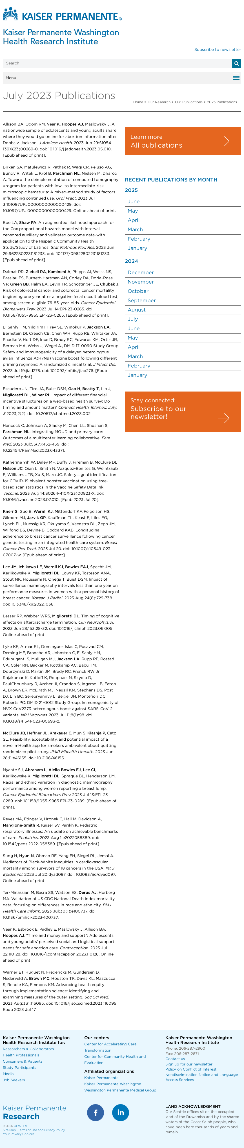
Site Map (9, 1130)
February (140, 239)
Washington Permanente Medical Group (120, 1090)
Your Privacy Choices (18, 1134)
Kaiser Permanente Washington (112, 1084)
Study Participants (19, 1068)
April (134, 220)
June (134, 201)
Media (8, 1074)
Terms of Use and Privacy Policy (41, 1130)
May (133, 211)
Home (138, 102)
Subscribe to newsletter (217, 50)
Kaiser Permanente (101, 1078)
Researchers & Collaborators (28, 1049)
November (141, 282)
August (137, 310)
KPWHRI (20, 1126)
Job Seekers (14, 1080)
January (138, 248)
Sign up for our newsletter (188, 1064)
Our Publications (189, 102)
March (135, 229)
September (142, 300)
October (139, 291)
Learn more (146, 137)
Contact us (175, 1059)
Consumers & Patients (22, 1061)
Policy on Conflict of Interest (190, 1069)
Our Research (159, 102)
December (141, 272)
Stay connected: (153, 400)
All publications (156, 145)
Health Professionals (21, 1055)
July (133, 319)
